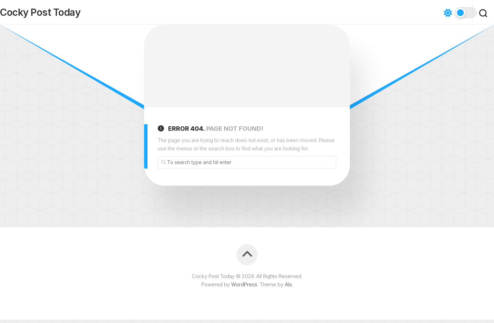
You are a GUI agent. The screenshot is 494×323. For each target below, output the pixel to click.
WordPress (244, 288)
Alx (288, 288)
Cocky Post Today (54, 14)
